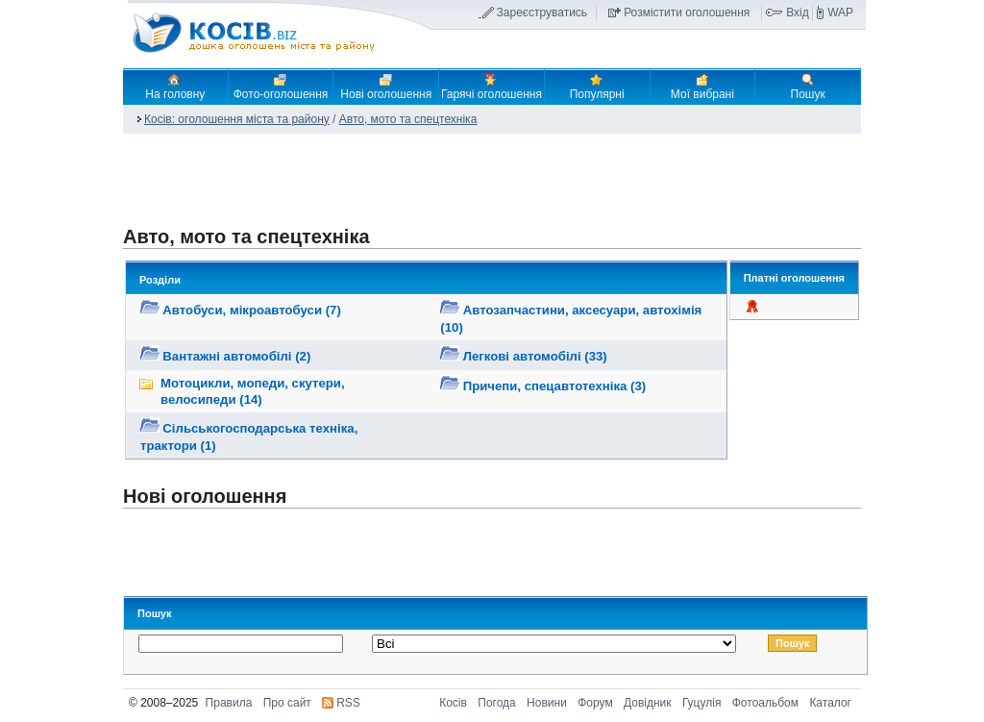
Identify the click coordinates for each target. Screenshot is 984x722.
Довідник (648, 703)
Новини (547, 703)
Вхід (797, 12)
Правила (229, 703)
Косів (453, 703)
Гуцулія (701, 703)
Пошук (808, 86)
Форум (595, 703)
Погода (497, 703)
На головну (175, 86)
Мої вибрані (702, 86)
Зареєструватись (542, 12)
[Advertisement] (484, 186)
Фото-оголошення (281, 86)
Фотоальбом (765, 703)
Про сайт (287, 703)
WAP (840, 12)
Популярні (597, 86)
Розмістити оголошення (687, 12)
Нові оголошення (385, 86)
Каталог (830, 703)
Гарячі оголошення (491, 86)
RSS (348, 703)
